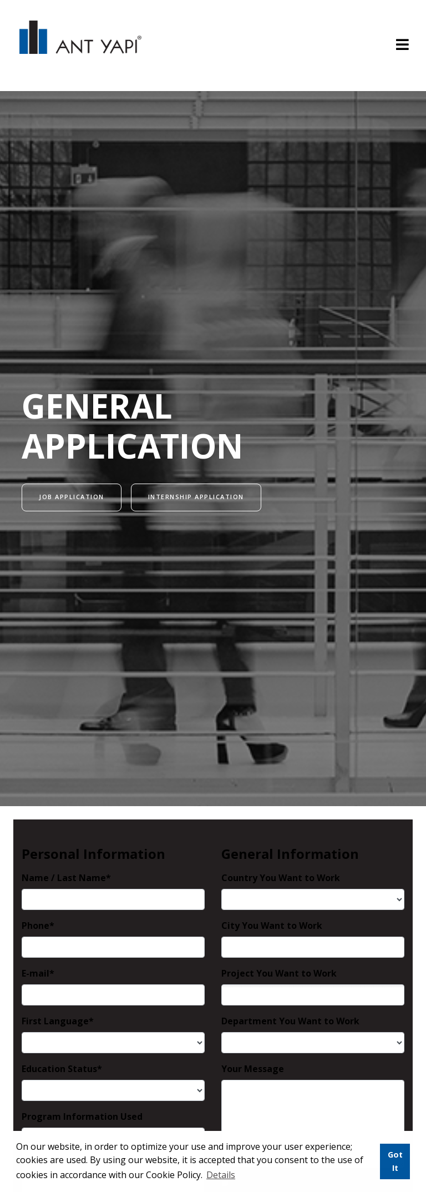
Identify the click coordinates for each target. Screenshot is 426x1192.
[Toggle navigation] (402, 45)
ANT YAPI (80, 46)
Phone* (38, 925)
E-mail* (38, 973)
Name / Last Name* (66, 878)
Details (220, 1175)
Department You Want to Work (290, 1021)
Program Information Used (82, 1116)
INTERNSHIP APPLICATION (196, 496)
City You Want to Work (271, 925)
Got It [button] (395, 1161)
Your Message (252, 1069)
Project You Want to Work (279, 973)
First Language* (58, 1021)
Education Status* (62, 1069)
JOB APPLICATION (71, 496)
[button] (240, 1176)
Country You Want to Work (280, 878)
